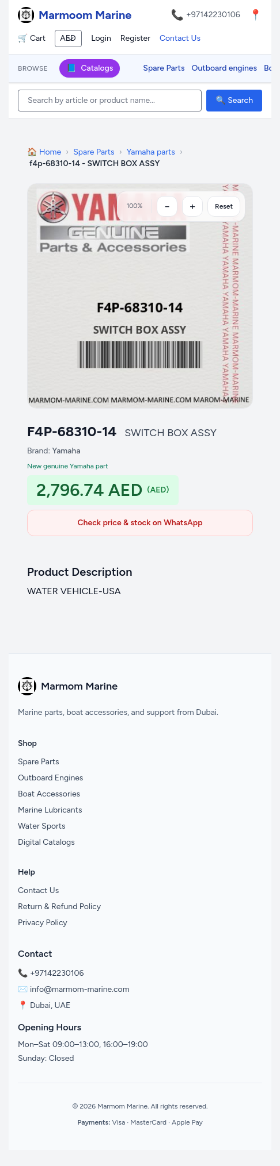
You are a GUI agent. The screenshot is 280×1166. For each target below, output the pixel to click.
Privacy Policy (42, 923)
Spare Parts (163, 68)
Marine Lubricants (50, 810)
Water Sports (42, 826)
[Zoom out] (167, 206)
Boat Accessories (49, 794)
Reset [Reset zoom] (224, 206)
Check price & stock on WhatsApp (139, 523)
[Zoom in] (192, 206)
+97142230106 (213, 15)
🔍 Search (234, 100)
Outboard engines (224, 68)
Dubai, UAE (50, 1005)
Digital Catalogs (46, 842)
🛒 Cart (32, 38)
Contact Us (180, 38)
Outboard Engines (50, 778)
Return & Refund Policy (59, 906)
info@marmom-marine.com (80, 989)
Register (135, 38)
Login (101, 38)
